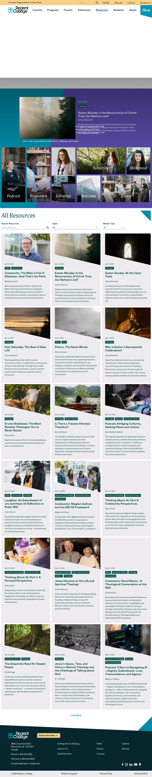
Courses (37, 9)
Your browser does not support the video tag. (76, 51)
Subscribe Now (47, 735)
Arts (64, 342)
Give (146, 10)
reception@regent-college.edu (25, 764)
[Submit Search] (97, 2)
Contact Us (62, 749)
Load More (76, 715)
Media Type (109, 223)
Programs (52, 9)
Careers (125, 744)
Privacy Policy (141, 774)
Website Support (69, 774)
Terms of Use (106, 774)
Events (100, 749)
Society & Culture (131, 419)
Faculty (68, 9)
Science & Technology (64, 495)
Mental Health (71, 419)
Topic (55, 223)
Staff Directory (64, 754)
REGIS (106, 2)
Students (118, 9)
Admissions (84, 9)
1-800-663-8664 (27, 759)
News (99, 744)
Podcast (119, 419)
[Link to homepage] (17, 10)
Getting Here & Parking (68, 744)
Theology (59, 268)
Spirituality (17, 495)
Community (16, 268)
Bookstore (145, 2)
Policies (125, 749)
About (132, 9)
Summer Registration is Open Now (24, 2)
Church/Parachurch (80, 572)
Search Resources (10, 223)
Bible (7, 268)
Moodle (118, 2)
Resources (102, 9)
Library (131, 2)
